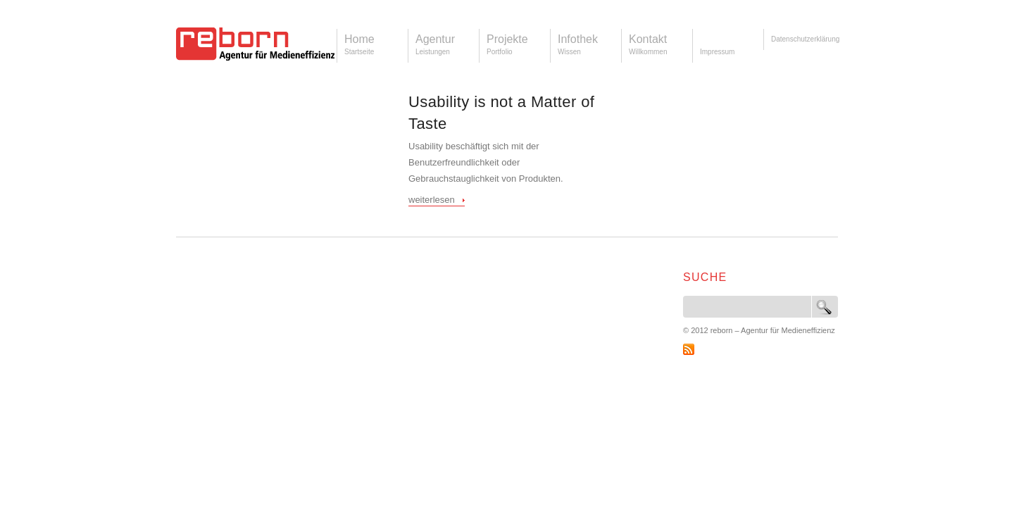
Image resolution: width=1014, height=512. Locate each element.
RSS (688, 349)
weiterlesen (431, 199)
